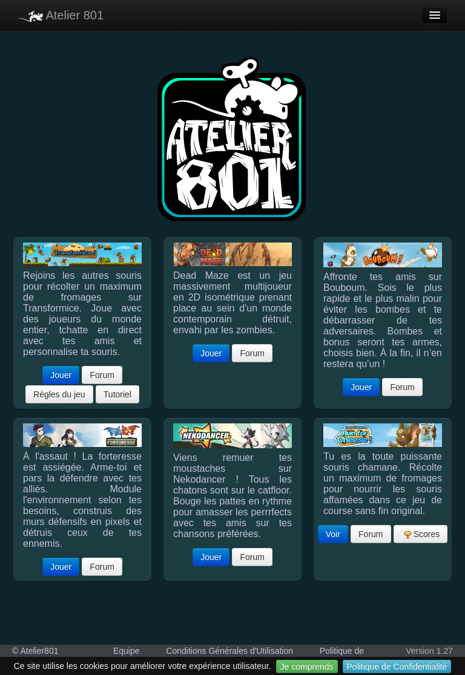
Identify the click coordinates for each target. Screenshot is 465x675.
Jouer (60, 375)
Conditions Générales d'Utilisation (229, 651)
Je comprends (307, 666)
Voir (333, 534)
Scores (421, 534)
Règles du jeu (59, 394)
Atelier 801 (61, 15)
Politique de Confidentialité (397, 666)
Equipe (126, 651)
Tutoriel (117, 394)
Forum (102, 375)
